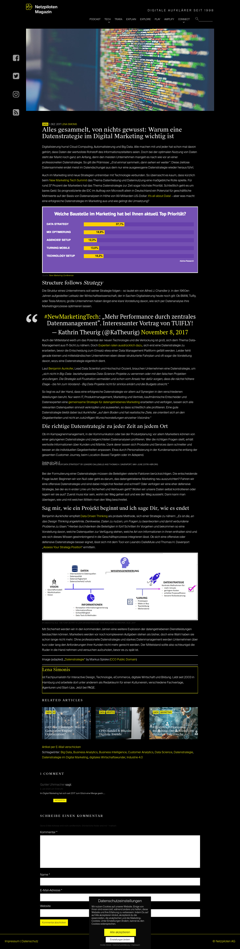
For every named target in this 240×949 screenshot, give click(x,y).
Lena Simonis (69, 124)
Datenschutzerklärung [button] (121, 945)
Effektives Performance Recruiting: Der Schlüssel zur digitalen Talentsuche (173, 730)
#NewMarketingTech (71, 316)
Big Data (66, 752)
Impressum (12, 941)
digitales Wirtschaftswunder (107, 757)
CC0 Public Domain (123, 659)
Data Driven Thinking (94, 516)
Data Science (163, 752)
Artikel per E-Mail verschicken (61, 747)
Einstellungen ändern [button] (120, 940)
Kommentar (48, 832)
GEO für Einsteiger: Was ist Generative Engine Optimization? (65, 730)
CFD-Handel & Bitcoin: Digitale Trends (115, 732)
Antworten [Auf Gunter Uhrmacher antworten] (60, 800)
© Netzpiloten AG (224, 941)
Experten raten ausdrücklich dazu (120, 345)
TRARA (118, 19)
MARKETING (166, 713)
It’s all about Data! (159, 196)
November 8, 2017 (164, 332)
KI (54, 713)
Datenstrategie (74, 659)
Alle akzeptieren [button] (120, 932)
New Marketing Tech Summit (68, 180)
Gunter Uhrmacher (52, 784)
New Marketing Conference (61, 276)
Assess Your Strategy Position (62, 547)
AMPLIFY (169, 19)
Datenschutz (30, 941)
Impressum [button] (135, 945)
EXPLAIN (131, 19)
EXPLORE (145, 19)
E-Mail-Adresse (51, 890)
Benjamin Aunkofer (60, 368)
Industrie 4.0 (135, 757)
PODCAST (95, 19)
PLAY (157, 19)
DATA (45, 125)
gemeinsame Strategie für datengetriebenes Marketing (104, 402)
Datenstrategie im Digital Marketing (65, 757)
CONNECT (184, 19)
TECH (107, 19)
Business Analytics (85, 752)
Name (45, 874)
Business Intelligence (113, 752)
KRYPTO (110, 713)
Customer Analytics (140, 752)
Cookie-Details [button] (106, 945)
